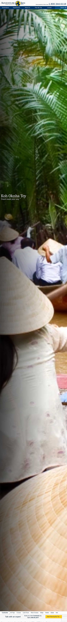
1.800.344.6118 (57, 4)
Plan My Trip (38, 7)
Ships (41, 612)
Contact (49, 7)
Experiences (16, 7)
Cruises (19, 612)
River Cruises (34, 612)
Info (57, 612)
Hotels (47, 612)
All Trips (12, 612)
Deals (52, 612)
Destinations (5, 7)
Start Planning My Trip (53, 616)
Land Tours (26, 612)
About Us (27, 7)
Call (33, 617)
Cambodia (5, 612)
